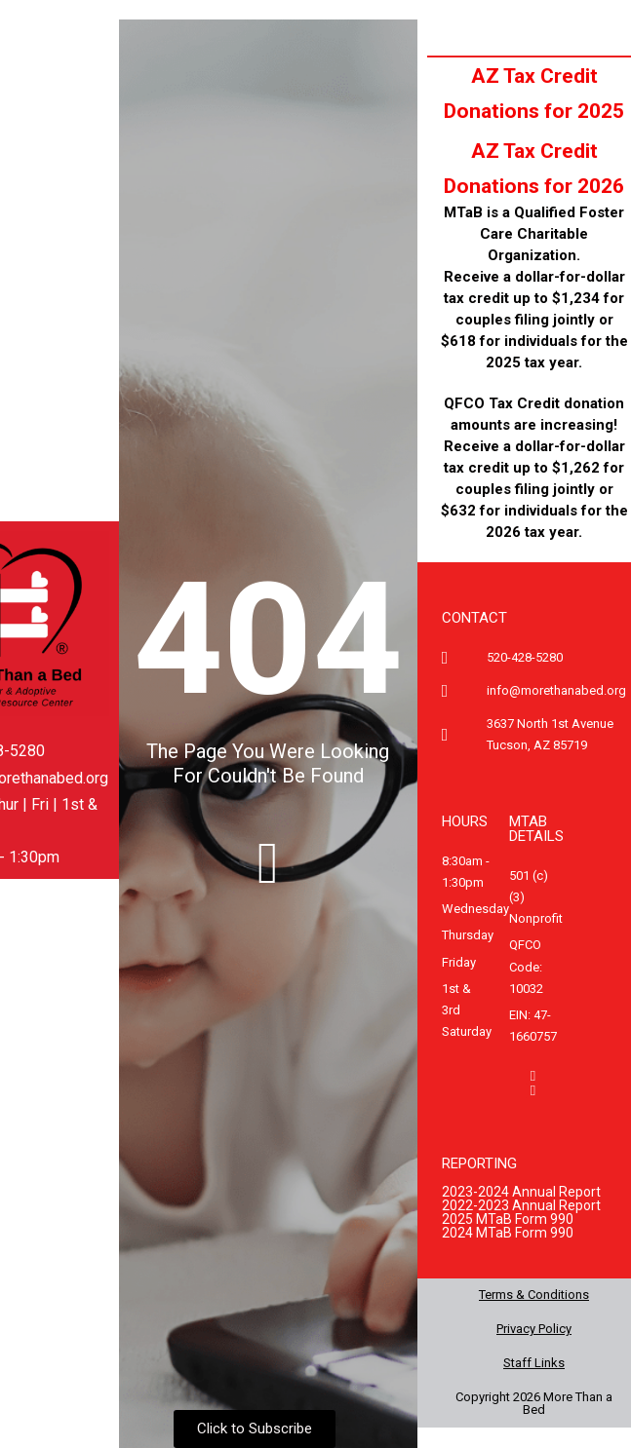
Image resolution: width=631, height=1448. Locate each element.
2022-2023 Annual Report (521, 1205)
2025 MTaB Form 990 (507, 1219)
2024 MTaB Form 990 (507, 1232)
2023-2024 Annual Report (521, 1192)
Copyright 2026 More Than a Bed (533, 1403)
